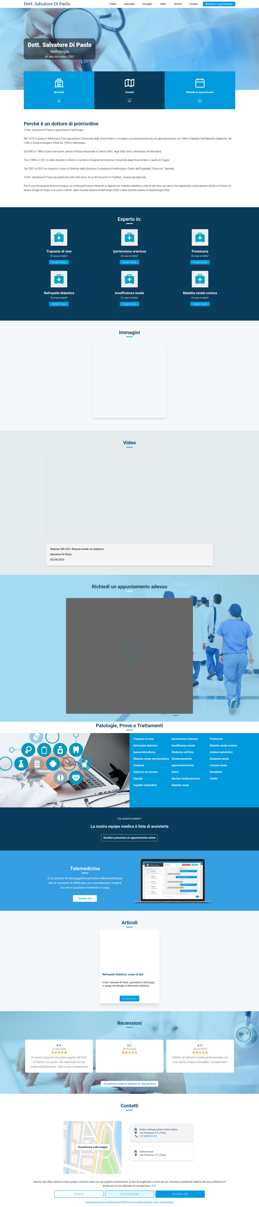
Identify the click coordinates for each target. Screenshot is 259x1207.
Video (163, 4)
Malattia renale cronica (223, 745)
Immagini (147, 4)
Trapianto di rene (143, 738)
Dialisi (175, 772)
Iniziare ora (85, 898)
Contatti (193, 4)
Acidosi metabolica (221, 752)
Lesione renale (218, 765)
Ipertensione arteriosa (185, 738)
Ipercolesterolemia (183, 765)
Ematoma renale (219, 758)
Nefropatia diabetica (145, 745)
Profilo (113, 4)
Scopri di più (59, 262)
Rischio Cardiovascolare (186, 778)
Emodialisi (216, 772)
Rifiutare (79, 1194)
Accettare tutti (180, 1194)
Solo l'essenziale (129, 1194)
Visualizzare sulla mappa (92, 1147)
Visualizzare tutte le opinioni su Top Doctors (129, 1083)
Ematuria (138, 765)
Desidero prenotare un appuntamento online (129, 837)
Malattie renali (180, 785)
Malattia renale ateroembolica (151, 758)
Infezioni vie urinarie (145, 772)
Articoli (177, 4)
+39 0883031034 (148, 1136)
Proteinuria (216, 738)
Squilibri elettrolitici (145, 785)
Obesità (138, 778)
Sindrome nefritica (183, 752)
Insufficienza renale (183, 745)
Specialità (129, 4)
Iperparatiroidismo (144, 752)
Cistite (214, 778)
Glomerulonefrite (182, 758)
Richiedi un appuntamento (219, 4)
